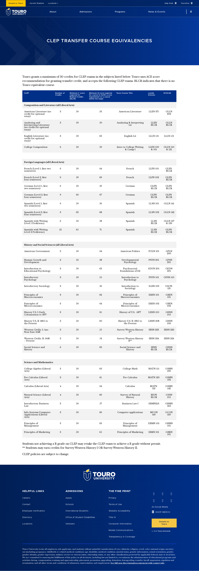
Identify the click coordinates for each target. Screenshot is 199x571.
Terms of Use (115, 504)
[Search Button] (190, 11)
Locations (52, 3)
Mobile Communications (121, 530)
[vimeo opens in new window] (154, 493)
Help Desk (171, 3)
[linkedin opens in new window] (171, 493)
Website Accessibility (119, 511)
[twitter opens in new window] (162, 500)
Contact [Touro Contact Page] (26, 504)
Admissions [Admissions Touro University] (85, 12)
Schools (69, 504)
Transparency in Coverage (122, 537)
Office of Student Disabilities (80, 517)
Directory (27, 517)
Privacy (112, 498)
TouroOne (187, 3)
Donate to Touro (16, 3)
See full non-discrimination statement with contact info (137, 563)
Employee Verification (33, 511)
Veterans (70, 524)
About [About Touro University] (52, 12)
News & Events (156, 12)
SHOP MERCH (162, 512)
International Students (76, 511)
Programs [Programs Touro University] (120, 12)
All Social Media (160, 507)
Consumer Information (120, 524)
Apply (68, 498)
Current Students (37, 3)
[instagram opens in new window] (171, 500)
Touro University (164, 531)
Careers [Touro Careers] (26, 498)
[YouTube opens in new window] (162, 493)
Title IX (112, 517)
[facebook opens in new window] (154, 500)
